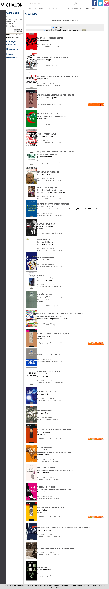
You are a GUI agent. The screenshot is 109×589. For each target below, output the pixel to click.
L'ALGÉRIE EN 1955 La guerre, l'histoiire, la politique (50, 295)
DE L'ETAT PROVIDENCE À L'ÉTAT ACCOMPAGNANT (58, 76)
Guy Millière (42, 118)
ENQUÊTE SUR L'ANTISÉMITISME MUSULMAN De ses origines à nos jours (55, 152)
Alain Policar (42, 510)
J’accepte (57, 587)
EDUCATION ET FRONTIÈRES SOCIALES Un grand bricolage (53, 205)
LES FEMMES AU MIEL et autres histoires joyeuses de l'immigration (55, 468)
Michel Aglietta (43, 40)
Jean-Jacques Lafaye (45, 244)
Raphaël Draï (42, 413)
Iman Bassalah (43, 472)
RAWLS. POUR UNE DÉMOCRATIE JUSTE (53, 333)
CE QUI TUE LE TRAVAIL (46, 134)
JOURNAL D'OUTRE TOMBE (48, 172)
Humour (9, 23)
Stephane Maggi (44, 59)
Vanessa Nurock (43, 336)
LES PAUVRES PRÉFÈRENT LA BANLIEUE (53, 57)
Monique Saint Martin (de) (87, 209)
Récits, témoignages (14, 19)
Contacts (49, 8)
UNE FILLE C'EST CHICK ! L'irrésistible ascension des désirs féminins (54, 488)
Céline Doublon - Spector (47, 97)
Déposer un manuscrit (75, 8)
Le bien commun (43, 100)
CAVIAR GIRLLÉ (43, 567)
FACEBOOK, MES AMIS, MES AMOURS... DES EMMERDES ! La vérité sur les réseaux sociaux (60, 314)
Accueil (32, 8)
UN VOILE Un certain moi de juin (46, 276)
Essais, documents (13, 17)
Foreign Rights (59, 8)
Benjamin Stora (43, 299)
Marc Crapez (42, 376)
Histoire (40, 228)
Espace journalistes (12, 55)
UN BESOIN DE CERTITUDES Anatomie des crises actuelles (49, 372)
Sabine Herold (43, 260)
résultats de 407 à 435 (71, 20)
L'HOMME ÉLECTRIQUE (46, 391)
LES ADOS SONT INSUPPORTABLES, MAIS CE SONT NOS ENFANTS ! (64, 527)
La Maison (40, 8)
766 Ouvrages (56, 20)
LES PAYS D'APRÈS (44, 410)
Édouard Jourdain (44, 432)
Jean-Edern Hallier (44, 174)
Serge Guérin (42, 78)
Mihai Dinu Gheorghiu (67, 209)
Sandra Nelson (43, 492)
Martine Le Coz (43, 394)
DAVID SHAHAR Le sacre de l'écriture (45, 240)
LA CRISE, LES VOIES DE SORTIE (50, 38)
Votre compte (90, 8)
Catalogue (12, 12)
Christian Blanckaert (45, 226)
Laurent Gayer (43, 454)
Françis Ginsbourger (45, 136)
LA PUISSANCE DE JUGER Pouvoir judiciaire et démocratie (50, 188)
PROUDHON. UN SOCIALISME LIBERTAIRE (54, 429)
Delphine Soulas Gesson (59, 318)
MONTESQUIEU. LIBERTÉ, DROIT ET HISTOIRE (55, 95)
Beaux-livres (11, 26)
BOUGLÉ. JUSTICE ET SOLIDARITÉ (50, 507)
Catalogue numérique (11, 43)
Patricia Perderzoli (44, 192)
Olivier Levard (43, 318)
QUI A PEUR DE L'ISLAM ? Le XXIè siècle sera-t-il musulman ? (51, 114)
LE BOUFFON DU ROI (45, 257)
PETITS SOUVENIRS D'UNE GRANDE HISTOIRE (55, 548)
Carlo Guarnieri (59, 192)
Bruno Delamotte (44, 569)
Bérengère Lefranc (44, 280)
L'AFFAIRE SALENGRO (46, 224)
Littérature (10, 21)
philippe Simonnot (44, 156)
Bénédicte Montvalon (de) (47, 209)
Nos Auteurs (12, 49)
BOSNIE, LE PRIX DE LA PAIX (48, 354)
